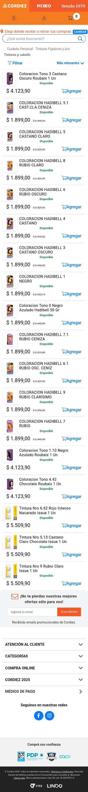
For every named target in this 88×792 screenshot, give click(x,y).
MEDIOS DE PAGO (20, 691)
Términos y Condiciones (62, 771)
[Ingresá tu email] (32, 612)
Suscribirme (69, 611)
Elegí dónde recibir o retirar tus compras (43, 31)
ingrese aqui (19, 778)
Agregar (72, 90)
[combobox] (46, 39)
